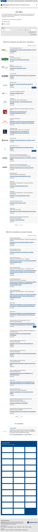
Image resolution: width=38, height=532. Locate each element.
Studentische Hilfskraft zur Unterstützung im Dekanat (21, 252)
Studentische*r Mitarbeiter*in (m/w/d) (18, 68)
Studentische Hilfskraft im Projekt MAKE (19, 403)
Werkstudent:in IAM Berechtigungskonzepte (19, 59)
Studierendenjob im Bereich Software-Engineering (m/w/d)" (23, 211)
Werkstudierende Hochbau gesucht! (18, 202)
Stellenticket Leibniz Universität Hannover (19, 5)
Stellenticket (12, 529)
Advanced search (32, 32)
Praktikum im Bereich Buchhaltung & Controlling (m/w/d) (22, 140)
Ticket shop (7, 529)
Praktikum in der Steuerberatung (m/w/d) (19, 185)
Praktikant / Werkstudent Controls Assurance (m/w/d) (21, 167)
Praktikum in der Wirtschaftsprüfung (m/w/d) (19, 195)
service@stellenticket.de (17, 434)
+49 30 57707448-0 (27, 434)
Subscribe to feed (6, 21)
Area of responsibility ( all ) (19, 29)
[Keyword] (7, 30)
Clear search (33, 34)
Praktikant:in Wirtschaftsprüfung (17, 219)
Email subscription (6, 24)
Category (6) (28, 29)
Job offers (5, 7)
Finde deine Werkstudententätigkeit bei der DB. (20, 176)
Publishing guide (25, 529)
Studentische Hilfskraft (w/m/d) (16, 93)
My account (3, 529)
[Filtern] (11, 30)
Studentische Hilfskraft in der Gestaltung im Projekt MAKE (23, 411)
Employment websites (17, 529)
